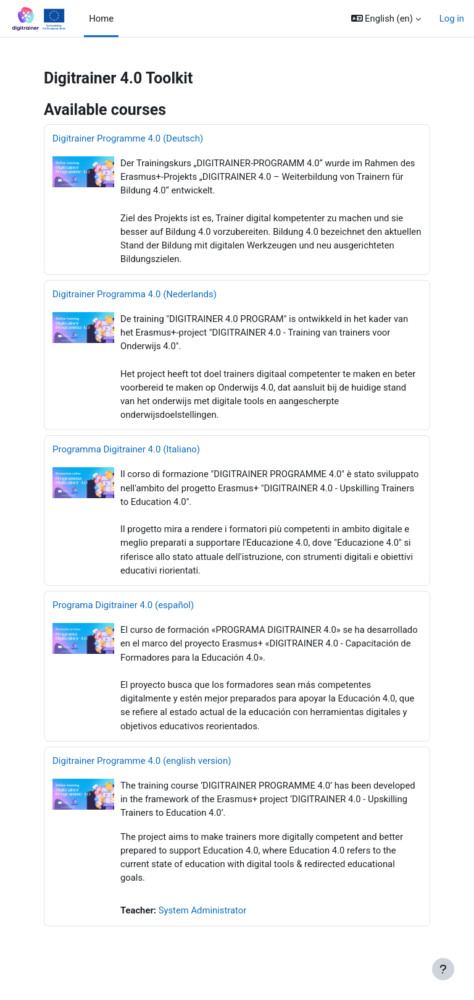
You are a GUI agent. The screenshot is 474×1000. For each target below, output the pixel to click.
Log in (451, 18)
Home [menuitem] (101, 18)
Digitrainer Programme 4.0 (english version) (141, 760)
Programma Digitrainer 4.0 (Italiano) (126, 449)
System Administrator (203, 910)
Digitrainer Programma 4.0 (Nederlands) (134, 294)
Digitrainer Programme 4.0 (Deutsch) (127, 138)
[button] (386, 18)
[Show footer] (443, 969)
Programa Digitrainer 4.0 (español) (123, 605)
